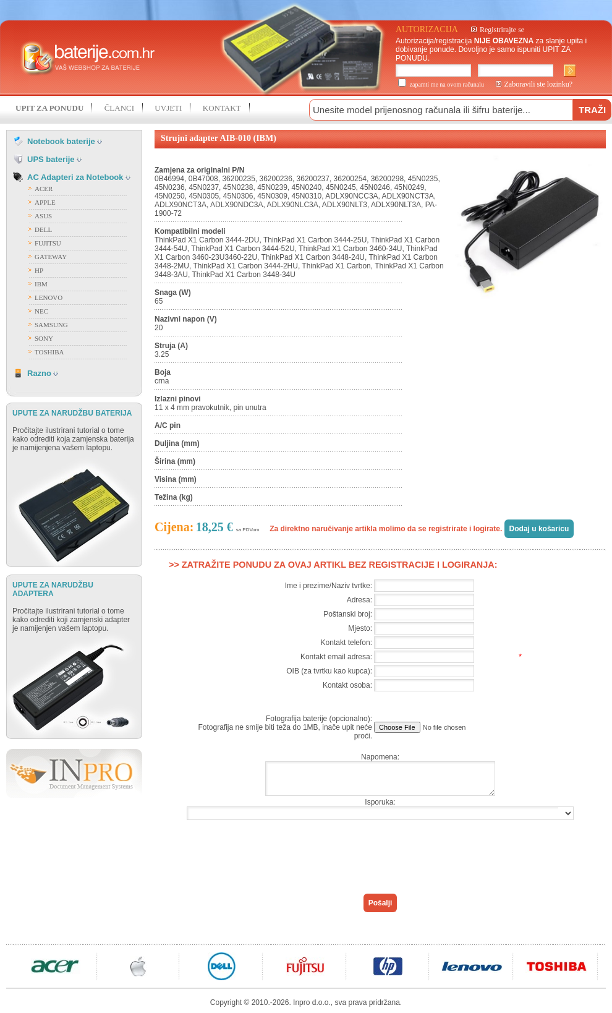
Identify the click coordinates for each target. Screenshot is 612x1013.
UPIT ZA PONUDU (49, 108)
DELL (43, 229)
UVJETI (168, 108)
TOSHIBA (49, 352)
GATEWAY (51, 256)
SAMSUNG (51, 324)
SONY (44, 338)
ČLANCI (119, 108)
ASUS (43, 216)
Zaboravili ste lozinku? (538, 84)
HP (39, 270)
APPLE (45, 202)
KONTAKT (222, 108)
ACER (44, 188)
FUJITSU (48, 243)
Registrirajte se (502, 29)
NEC (41, 311)
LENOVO (48, 297)
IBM (41, 284)
